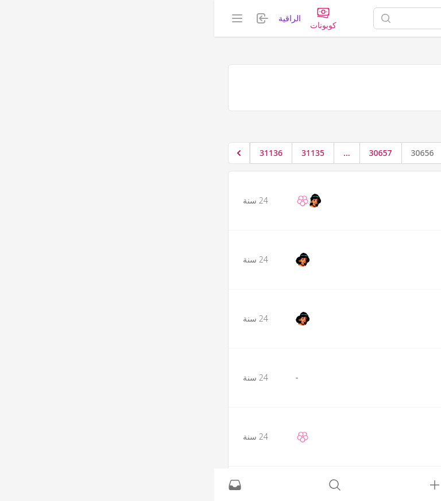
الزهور (388, 420)
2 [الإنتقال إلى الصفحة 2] (308, 152)
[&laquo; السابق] (354, 153)
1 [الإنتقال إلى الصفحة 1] (332, 152)
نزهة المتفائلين (305, 124)
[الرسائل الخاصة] (21, 485)
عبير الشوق (380, 361)
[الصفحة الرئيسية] (383, 18)
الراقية (75, 18)
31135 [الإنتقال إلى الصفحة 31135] (98, 152)
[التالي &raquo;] (25, 153)
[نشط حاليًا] (320, 485)
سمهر (388, 184)
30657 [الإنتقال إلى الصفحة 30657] (166, 152)
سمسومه (384, 302)
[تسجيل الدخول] (220, 485)
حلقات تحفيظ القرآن (385, 124)
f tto (390, 243)
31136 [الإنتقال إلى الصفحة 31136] (56, 152)
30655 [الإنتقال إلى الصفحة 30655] (250, 152)
